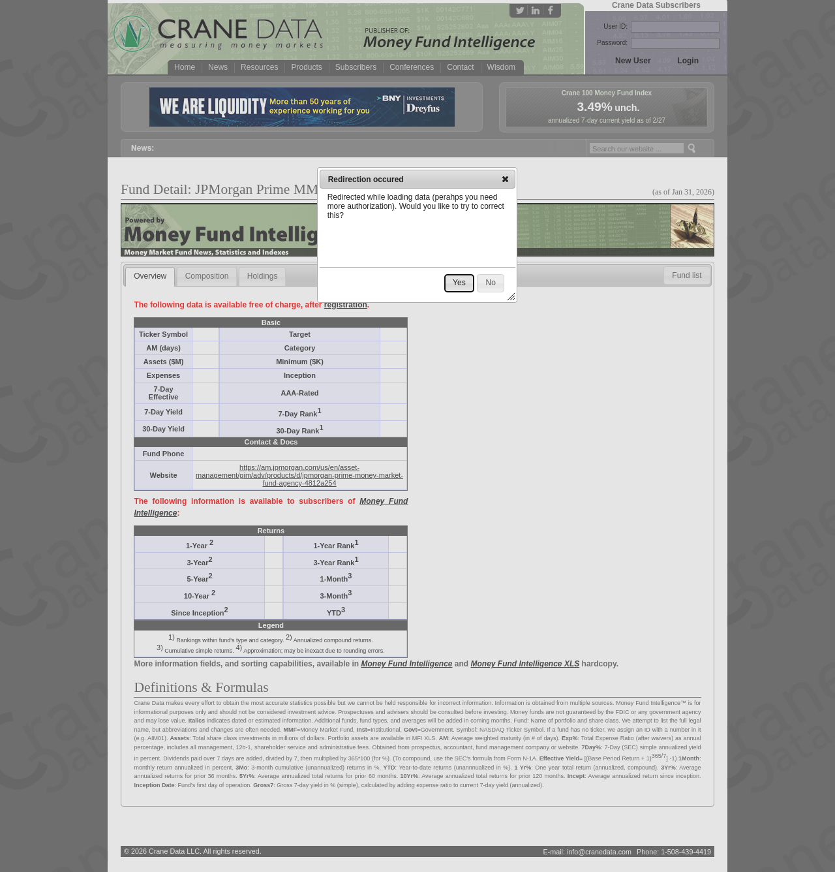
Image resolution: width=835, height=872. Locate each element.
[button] (505, 178)
